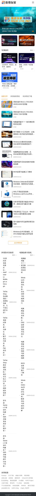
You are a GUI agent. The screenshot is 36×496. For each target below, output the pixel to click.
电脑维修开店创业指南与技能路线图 (24, 163)
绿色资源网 (16, 485)
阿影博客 (27, 475)
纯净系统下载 (27, 96)
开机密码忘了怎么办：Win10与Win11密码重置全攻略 (23, 213)
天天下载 (11, 475)
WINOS (23, 485)
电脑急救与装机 (25, 253)
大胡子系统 (4, 483)
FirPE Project (29, 480)
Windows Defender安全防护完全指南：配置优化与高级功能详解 (24, 183)
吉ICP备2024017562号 (25, 495)
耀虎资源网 (13, 480)
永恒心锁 (4, 478)
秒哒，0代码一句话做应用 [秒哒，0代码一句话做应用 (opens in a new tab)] (26, 66)
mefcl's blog (15, 488)
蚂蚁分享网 (19, 475)
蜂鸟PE (12, 483)
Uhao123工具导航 (27, 478)
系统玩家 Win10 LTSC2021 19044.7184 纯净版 (12, 30)
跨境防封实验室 (7, 253)
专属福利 (4, 50)
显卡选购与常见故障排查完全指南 (24, 223)
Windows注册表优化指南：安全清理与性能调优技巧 (23, 143)
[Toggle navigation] (33, 2)
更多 (32, 50)
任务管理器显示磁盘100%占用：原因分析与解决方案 (23, 203)
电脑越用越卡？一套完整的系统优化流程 (24, 123)
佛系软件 (17, 478)
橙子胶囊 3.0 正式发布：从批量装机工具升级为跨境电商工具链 (24, 133)
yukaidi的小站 (5, 488)
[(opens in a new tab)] (9, 58)
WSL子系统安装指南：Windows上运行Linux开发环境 (23, 193)
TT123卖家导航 (6, 485)
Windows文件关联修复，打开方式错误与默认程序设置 (23, 233)
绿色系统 (26, 483)
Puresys (3, 475)
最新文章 (4, 96)
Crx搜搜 (21, 480)
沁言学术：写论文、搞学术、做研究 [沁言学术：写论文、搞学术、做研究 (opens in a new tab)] (9, 66)
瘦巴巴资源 (31, 485)
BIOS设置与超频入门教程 (22, 172)
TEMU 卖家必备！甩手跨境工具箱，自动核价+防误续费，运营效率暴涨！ (9, 85)
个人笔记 (19, 483)
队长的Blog (4, 480)
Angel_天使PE (25, 488)
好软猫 (11, 478)
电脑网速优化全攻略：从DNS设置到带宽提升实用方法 (23, 153)
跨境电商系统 (15, 96)
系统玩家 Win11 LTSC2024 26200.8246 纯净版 (23, 103)
